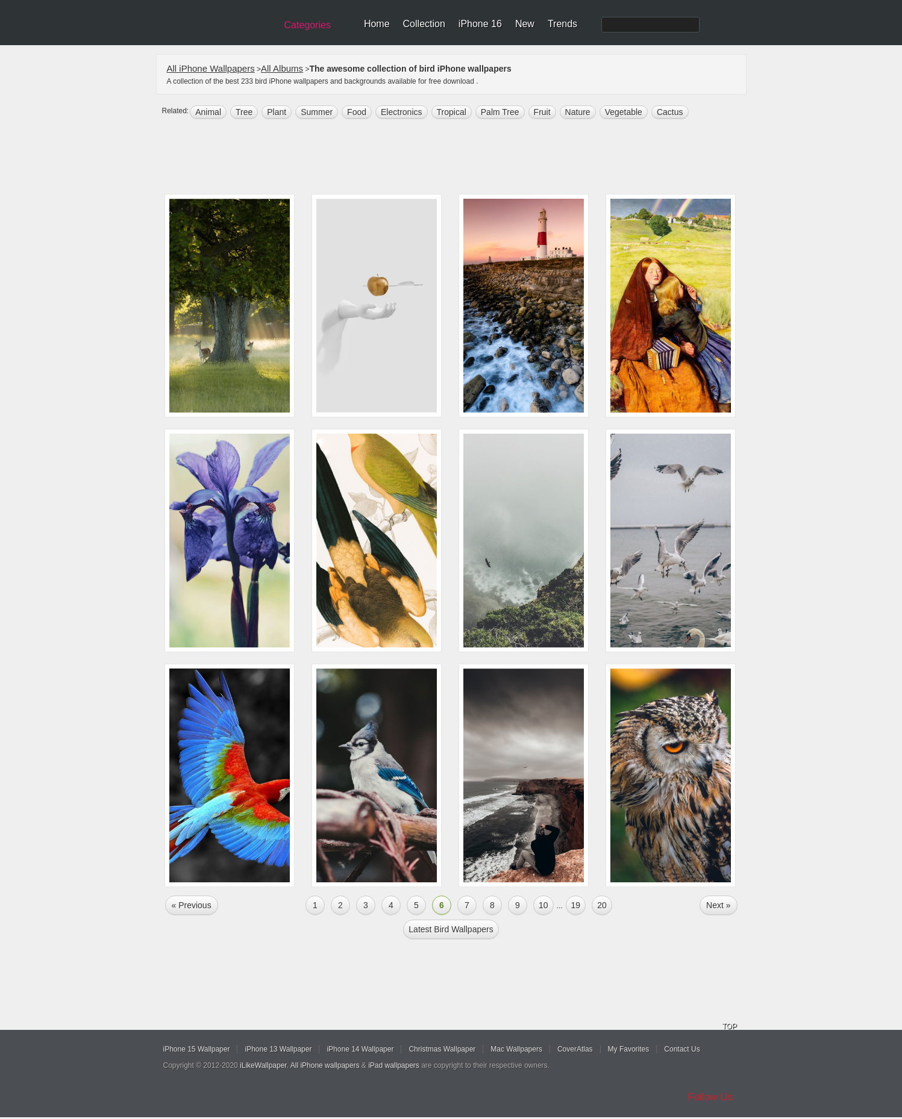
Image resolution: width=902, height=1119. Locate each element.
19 (576, 905)
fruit (542, 112)
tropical (451, 112)
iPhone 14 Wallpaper (360, 1049)
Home (377, 24)
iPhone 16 (480, 24)
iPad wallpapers (393, 1065)
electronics (401, 112)
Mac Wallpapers (516, 1049)
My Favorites (629, 1049)
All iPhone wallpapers (325, 1065)
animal (208, 112)
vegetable (623, 112)
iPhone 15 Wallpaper (196, 1049)
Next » (718, 905)
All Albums (282, 68)
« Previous (191, 905)
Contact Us (682, 1049)
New (524, 24)
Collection (424, 24)
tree (244, 112)
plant (276, 112)
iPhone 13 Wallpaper (278, 1049)
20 (602, 905)
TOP (729, 1026)
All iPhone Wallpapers (211, 68)
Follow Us (710, 1097)
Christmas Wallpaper (442, 1049)
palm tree (500, 112)
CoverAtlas (575, 1049)
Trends (562, 24)
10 (543, 905)
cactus (670, 112)
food (356, 112)
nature (577, 112)
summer (317, 112)
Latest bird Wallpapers (451, 929)
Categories (307, 25)
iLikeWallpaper (263, 1065)
